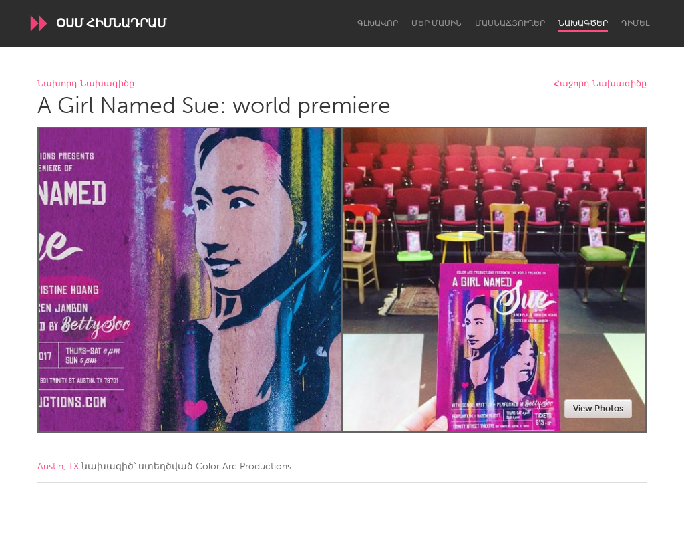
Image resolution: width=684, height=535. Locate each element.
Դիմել (635, 23)
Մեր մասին (436, 23)
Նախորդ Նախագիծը (85, 84)
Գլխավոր (377, 23)
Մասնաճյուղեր (510, 23)
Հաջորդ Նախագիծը (600, 84)
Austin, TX (58, 466)
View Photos (598, 408)
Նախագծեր (583, 23)
